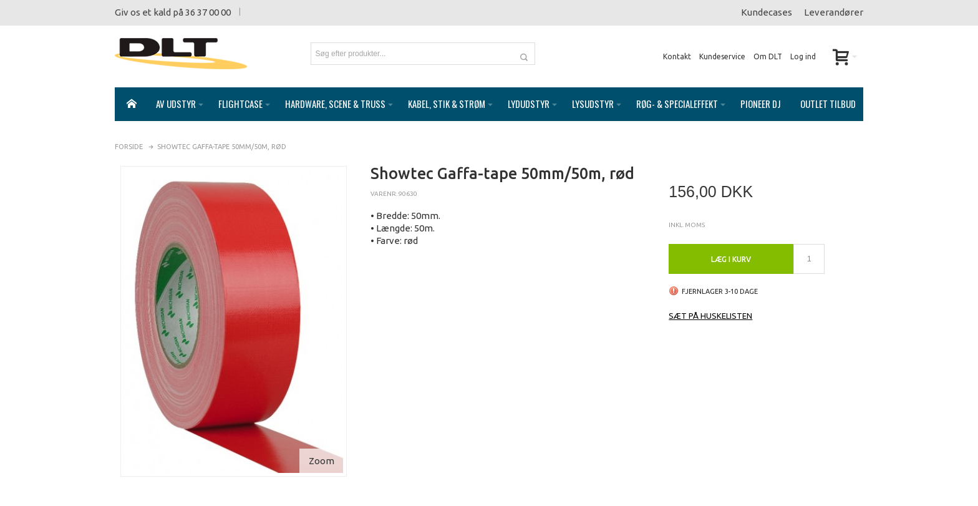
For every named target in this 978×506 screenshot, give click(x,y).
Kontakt (677, 56)
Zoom (321, 448)
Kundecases (766, 12)
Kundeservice (722, 56)
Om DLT (767, 56)
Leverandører (833, 12)
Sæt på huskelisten (710, 303)
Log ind (803, 56)
